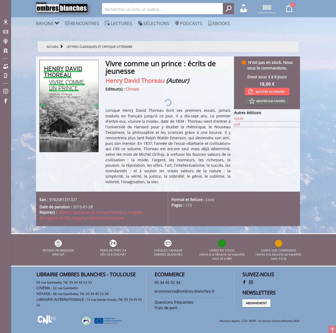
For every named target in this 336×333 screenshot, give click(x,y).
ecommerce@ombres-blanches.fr (184, 291)
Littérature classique (105, 217)
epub (238, 118)
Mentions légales (230, 321)
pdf (237, 124)
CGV (244, 321)
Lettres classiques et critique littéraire (92, 212)
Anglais (78, 217)
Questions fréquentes (174, 302)
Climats (132, 89)
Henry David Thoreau (135, 80)
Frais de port (165, 307)
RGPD (252, 321)
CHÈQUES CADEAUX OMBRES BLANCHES (168, 250)
